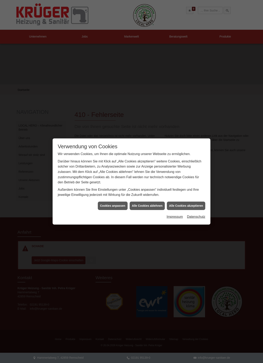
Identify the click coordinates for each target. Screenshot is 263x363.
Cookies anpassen (112, 199)
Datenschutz (196, 210)
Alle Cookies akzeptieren (186, 199)
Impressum (175, 210)
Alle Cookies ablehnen (147, 199)
